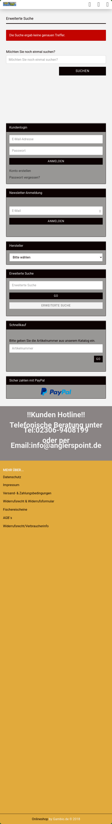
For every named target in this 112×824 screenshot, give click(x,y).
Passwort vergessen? (24, 177)
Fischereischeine (15, 509)
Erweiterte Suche (56, 305)
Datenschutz (12, 477)
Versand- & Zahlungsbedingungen (27, 493)
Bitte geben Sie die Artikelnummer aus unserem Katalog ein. (52, 341)
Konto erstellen (20, 171)
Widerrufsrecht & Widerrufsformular (28, 501)
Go (56, 295)
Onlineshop (40, 819)
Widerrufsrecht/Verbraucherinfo (26, 526)
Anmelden (56, 161)
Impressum (11, 485)
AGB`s (7, 518)
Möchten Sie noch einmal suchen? (30, 52)
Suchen (82, 71)
